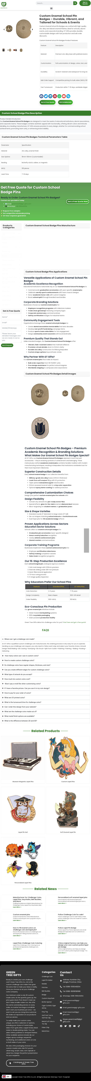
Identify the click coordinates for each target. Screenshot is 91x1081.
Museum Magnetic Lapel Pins (23, 785)
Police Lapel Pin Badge (67, 931)
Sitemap (54, 1077)
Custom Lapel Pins (68, 785)
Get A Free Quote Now (77, 205)
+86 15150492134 (22, 210)
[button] (51, 8)
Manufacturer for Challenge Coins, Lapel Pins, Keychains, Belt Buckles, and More (27, 903)
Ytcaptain (66, 1077)
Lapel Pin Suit (23, 836)
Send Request (7, 349)
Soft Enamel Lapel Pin (68, 836)
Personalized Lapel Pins (23, 886)
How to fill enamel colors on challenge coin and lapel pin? (25, 932)
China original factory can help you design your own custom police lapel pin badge (73, 949)
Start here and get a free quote (74, 626)
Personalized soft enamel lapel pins (72, 901)
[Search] (75, 3)
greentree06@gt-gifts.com (22, 208)
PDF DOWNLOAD (76, 104)
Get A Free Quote (51, 104)
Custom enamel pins (21, 918)
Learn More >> (18, 911)
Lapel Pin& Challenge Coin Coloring (27, 947)
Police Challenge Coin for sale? (71, 918)
